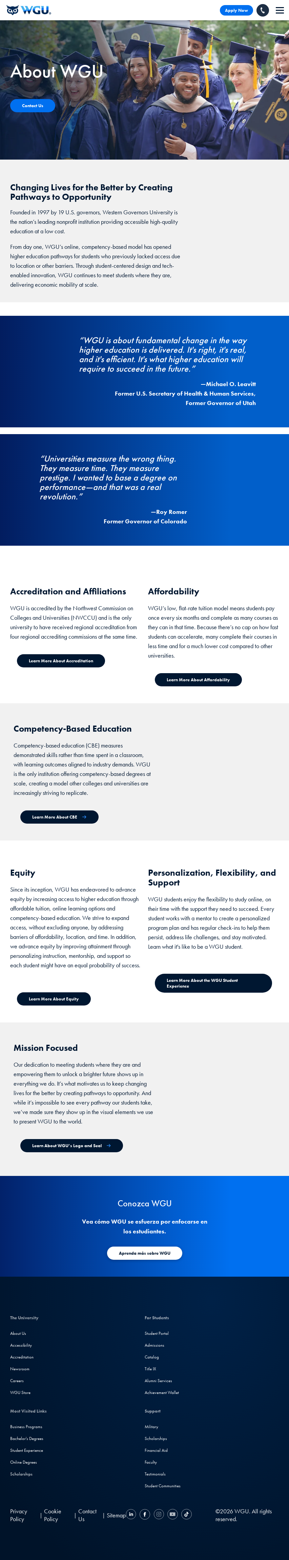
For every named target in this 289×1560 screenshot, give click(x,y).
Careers (17, 1381)
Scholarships (21, 1474)
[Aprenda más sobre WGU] (144, 1253)
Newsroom (19, 1369)
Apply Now (236, 10)
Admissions (154, 1345)
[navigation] (280, 10)
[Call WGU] (262, 10)
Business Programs (26, 1426)
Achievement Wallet (162, 1392)
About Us (18, 1333)
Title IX (150, 1369)
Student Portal (157, 1333)
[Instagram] (159, 1515)
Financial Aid (156, 1450)
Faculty (151, 1462)
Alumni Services (158, 1381)
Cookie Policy (52, 1515)
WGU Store (20, 1392)
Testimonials (155, 1474)
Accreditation (22, 1357)
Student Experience (26, 1450)
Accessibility (21, 1345)
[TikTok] (186, 1515)
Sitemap (116, 1515)
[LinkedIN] (132, 1515)
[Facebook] (145, 1515)
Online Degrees (23, 1462)
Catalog (152, 1357)
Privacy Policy (18, 1515)
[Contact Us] (32, 105)
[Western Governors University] (28, 10)
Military (151, 1426)
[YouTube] (173, 1515)
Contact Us (87, 1515)
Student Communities (163, 1486)
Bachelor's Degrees (26, 1438)
